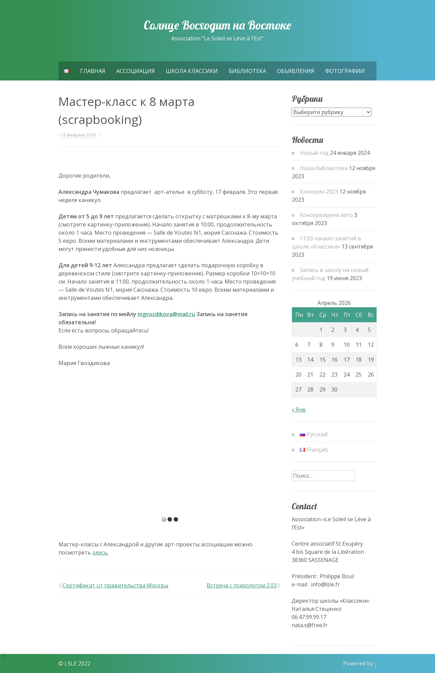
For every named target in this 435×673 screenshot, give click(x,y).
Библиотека (247, 71)
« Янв (299, 409)
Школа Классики (192, 71)
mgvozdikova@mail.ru (166, 314)
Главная (92, 71)
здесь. (100, 552)
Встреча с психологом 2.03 (242, 585)
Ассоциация (135, 71)
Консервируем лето (326, 215)
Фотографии (345, 71)
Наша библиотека (324, 168)
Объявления (295, 71)
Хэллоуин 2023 (319, 191)
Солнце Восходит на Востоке (217, 25)
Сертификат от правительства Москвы (115, 585)
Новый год (314, 153)
